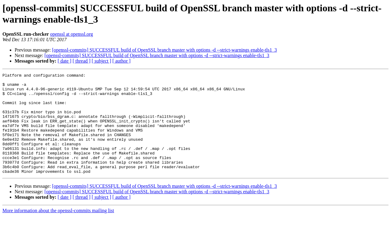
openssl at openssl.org (71, 34)
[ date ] (64, 61)
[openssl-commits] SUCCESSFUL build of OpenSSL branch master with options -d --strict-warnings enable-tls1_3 (164, 50)
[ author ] (121, 61)
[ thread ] (82, 61)
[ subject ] (101, 61)
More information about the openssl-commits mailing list (58, 230)
